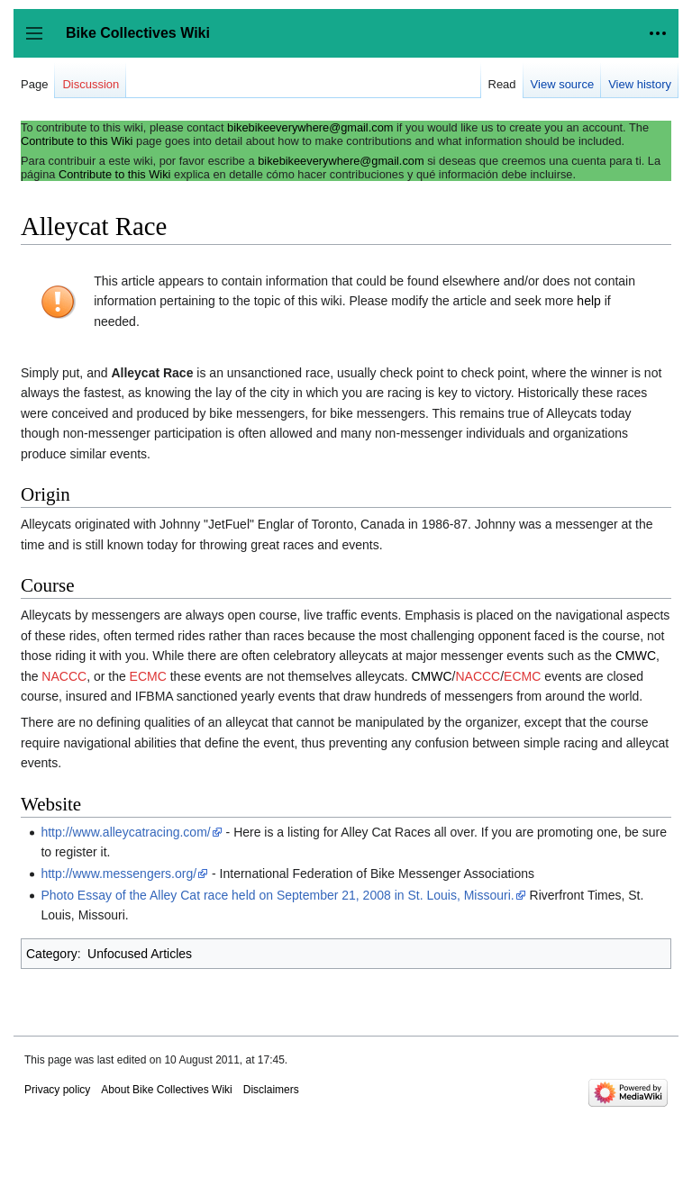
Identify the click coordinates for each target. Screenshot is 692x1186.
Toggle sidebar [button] (40, 42)
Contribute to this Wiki (76, 141)
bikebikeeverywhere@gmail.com (310, 127)
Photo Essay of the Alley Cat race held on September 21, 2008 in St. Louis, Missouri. (277, 895)
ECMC (148, 676)
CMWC (635, 655)
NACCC (63, 676)
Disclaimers (271, 1089)
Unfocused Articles (139, 953)
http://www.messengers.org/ (118, 873)
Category (51, 953)
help (588, 301)
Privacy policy (57, 1089)
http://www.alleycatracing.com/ (125, 832)
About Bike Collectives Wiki (166, 1089)
